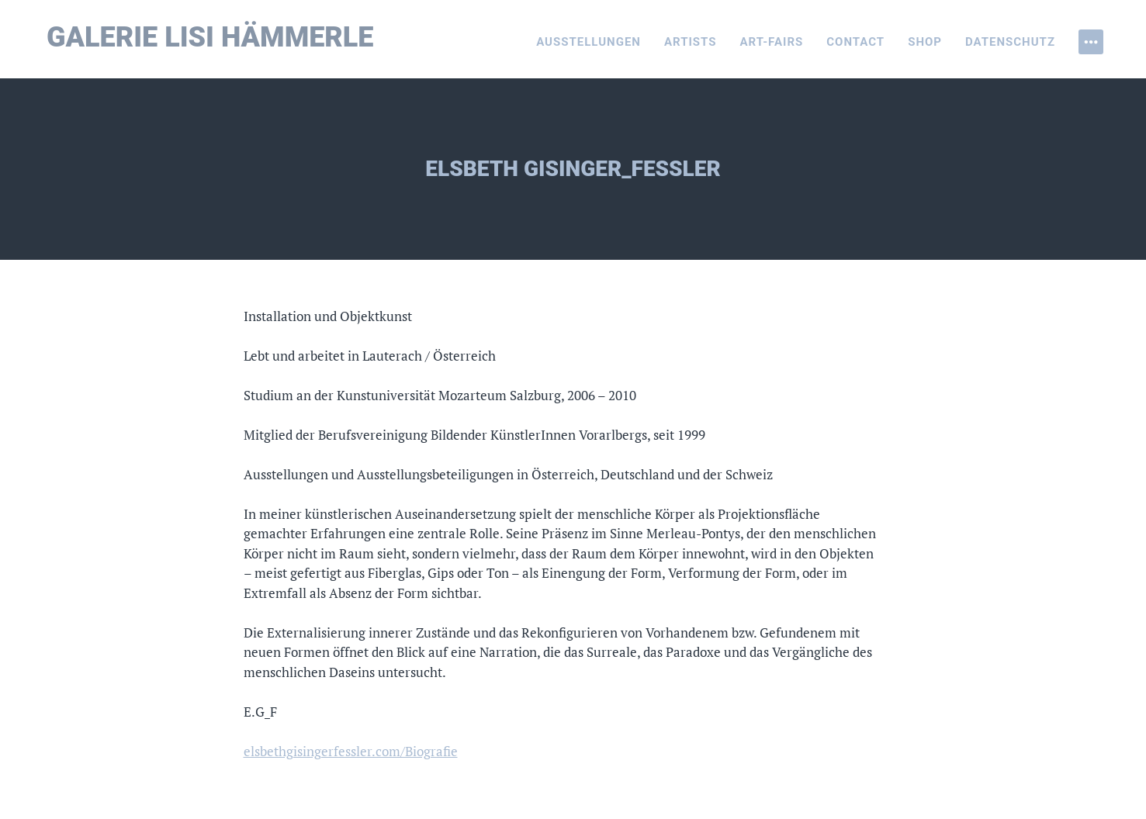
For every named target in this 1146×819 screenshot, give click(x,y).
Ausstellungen (588, 42)
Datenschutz (1010, 42)
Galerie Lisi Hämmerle (210, 37)
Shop (925, 42)
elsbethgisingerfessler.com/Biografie (351, 751)
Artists (690, 42)
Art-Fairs (772, 42)
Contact (855, 42)
